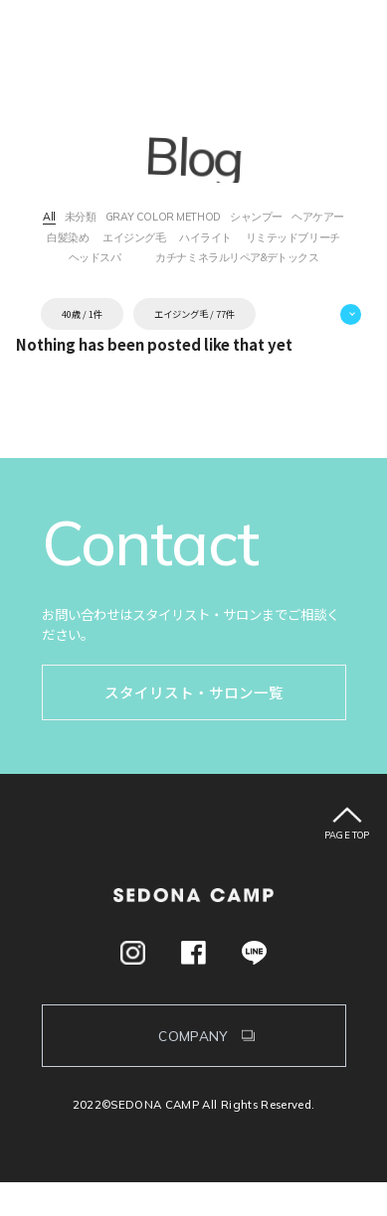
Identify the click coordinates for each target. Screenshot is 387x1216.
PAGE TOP (347, 867)
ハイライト (307, 242)
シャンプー (309, 219)
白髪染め (149, 242)
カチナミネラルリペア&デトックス (193, 289)
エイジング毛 (225, 242)
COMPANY (193, 1068)
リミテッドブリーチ (138, 266)
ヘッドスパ (273, 266)
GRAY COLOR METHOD (194, 219)
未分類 (92, 219)
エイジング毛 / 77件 (194, 347)
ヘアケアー (78, 242)
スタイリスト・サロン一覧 (194, 725)
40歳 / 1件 (82, 347)
